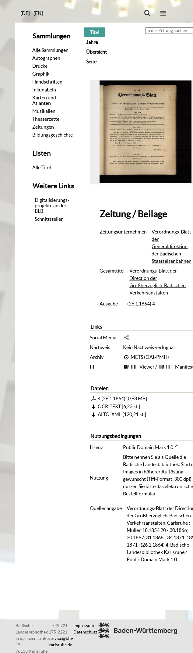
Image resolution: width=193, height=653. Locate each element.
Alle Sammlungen (50, 50)
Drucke (39, 66)
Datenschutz (85, 632)
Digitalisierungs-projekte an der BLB (52, 205)
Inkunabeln (44, 89)
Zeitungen (43, 127)
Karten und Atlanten (44, 100)
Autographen (46, 58)
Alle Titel (41, 167)
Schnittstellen (49, 219)
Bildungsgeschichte (52, 134)
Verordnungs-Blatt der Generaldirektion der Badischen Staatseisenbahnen (171, 246)
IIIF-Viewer (142, 366)
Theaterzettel (46, 119)
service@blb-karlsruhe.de (61, 641)
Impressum (83, 625)
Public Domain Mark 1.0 (148, 447)
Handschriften (47, 81)
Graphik (40, 74)
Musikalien (43, 111)
